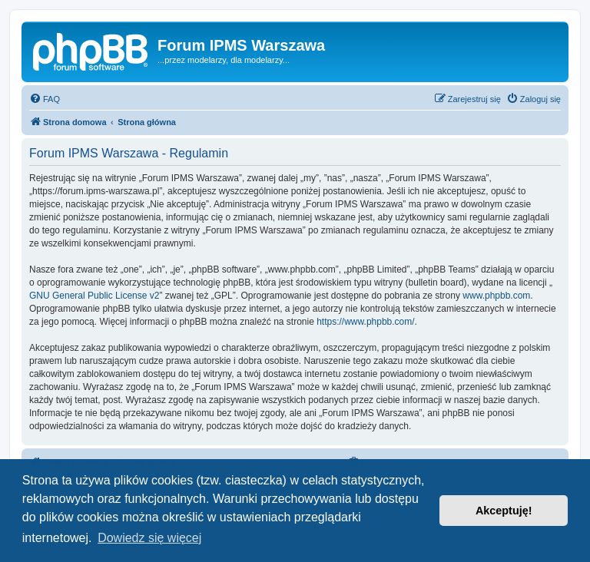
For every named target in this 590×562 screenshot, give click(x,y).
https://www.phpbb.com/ (365, 321)
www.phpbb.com (496, 295)
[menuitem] (44, 99)
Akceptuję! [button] (504, 510)
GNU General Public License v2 (94, 295)
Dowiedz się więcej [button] (149, 537)
